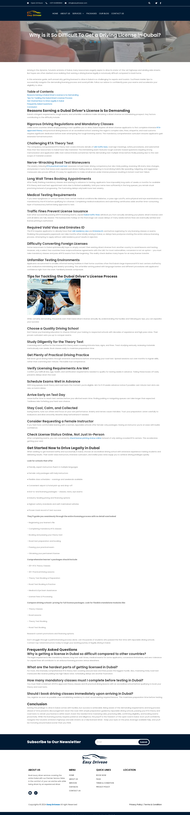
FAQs (98, 779)
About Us (65, 13)
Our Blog (104, 13)
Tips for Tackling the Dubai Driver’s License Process (49, 98)
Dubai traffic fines (92, 214)
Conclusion (32, 107)
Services (78, 13)
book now (101, 775)
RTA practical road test (57, 166)
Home (55, 13)
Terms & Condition (105, 783)
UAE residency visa (80, 231)
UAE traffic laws (101, 147)
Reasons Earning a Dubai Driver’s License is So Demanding (53, 95)
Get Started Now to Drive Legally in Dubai (45, 101)
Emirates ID (98, 231)
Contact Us (117, 13)
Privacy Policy (103, 787)
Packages (91, 13)
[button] (149, 3)
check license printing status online (85, 438)
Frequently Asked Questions (39, 104)
